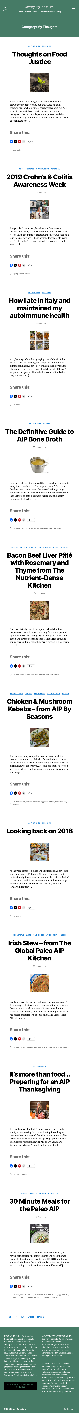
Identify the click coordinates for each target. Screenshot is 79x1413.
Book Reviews (30, 546)
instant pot (35, 528)
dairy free (34, 674)
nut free (51, 801)
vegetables (57, 1046)
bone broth (20, 528)
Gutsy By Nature (18, 1407)
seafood (40, 1296)
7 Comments (41, 1215)
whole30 (56, 674)
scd (51, 674)
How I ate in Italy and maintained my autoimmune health (39, 307)
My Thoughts (34, 46)
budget (27, 528)
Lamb (28, 934)
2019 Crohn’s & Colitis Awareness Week (39, 180)
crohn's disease (24, 273)
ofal (47, 674)
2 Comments (41, 192)
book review (24, 674)
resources (57, 528)
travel (18, 404)
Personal (46, 46)
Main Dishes (39, 692)
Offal (56, 546)
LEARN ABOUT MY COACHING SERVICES (20, 1384)
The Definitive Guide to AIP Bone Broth (39, 435)
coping (15, 273)
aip (14, 404)
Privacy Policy (30, 1373)
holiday (24, 1173)
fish (67, 1293)
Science (47, 423)
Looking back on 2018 (39, 830)
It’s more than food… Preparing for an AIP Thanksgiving (39, 1080)
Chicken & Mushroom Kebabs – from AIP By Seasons (39, 707)
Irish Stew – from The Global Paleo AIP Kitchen (39, 949)
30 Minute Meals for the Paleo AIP (39, 1203)
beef (17, 674)
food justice (17, 150)
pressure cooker (46, 528)
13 (22, 1314)
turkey (46, 1296)
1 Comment (41, 593)
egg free (41, 674)
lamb (43, 1046)
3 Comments (41, 323)
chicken (29, 801)
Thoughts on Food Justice (39, 58)
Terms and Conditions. (14, 1373)
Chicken (28, 692)
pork (25, 1296)
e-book (54, 1293)
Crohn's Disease (26, 169)
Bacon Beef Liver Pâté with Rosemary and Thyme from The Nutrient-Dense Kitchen (39, 569)
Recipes (64, 546)
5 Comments (41, 447)
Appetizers (16, 546)
